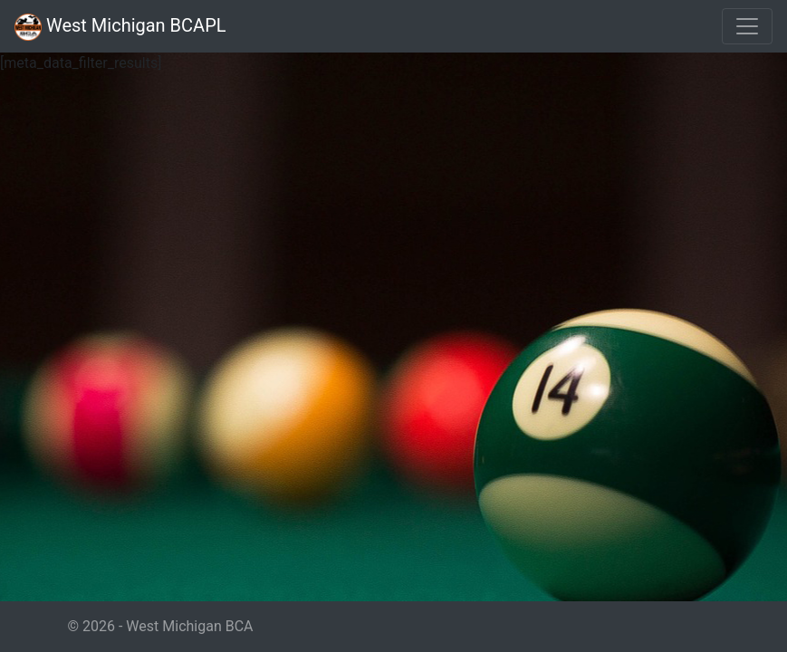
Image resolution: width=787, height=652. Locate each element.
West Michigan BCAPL (120, 27)
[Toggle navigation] (747, 26)
